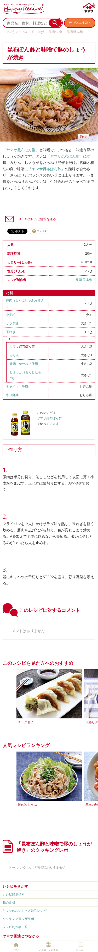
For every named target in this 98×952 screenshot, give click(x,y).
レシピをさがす (15, 886)
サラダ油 (12, 323)
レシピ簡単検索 (14, 894)
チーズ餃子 (26, 722)
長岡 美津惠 (84, 280)
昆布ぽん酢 (74, 32)
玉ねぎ (10, 332)
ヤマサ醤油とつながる (21, 936)
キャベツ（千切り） (20, 386)
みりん (14, 355)
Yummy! (38, 32)
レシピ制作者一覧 (15, 927)
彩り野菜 (12, 395)
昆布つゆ (55, 32)
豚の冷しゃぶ (27, 804)
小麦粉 (10, 315)
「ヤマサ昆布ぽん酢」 (21, 149)
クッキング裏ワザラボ (18, 918)
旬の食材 (9, 902)
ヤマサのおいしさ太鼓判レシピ (25, 910)
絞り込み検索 (78, 23)
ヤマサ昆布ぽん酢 (22, 346)
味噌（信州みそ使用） (25, 363)
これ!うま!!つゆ (15, 32)
